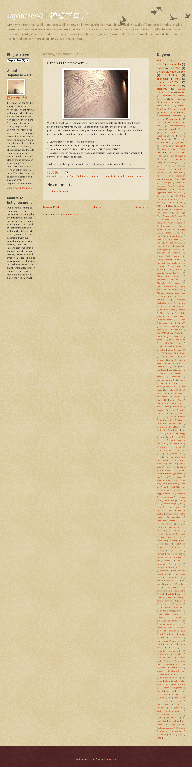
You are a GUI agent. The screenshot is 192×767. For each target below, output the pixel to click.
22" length (162, 166)
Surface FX (173, 306)
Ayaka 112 (181, 179)
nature (160, 581)
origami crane (179, 591)
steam (167, 681)
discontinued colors (173, 424)
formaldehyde (170, 467)
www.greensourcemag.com (171, 731)
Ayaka (160, 68)
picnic (182, 601)
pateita (171, 594)
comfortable (162, 400)
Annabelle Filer (164, 176)
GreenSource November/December (171, 223)
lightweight (161, 547)
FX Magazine (176, 209)
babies (170, 353)
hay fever (181, 494)
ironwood (168, 524)
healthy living (170, 501)
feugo (159, 457)
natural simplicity (174, 577)
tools (170, 698)
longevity (160, 551)
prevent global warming (168, 614)
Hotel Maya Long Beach (171, 102)
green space (172, 484)
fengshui (164, 454)
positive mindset (167, 611)
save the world (164, 658)
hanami (181, 487)
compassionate (163, 407)
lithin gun (176, 547)
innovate (169, 514)
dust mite (161, 430)
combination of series (168, 397)
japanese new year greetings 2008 (171, 534)
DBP (176, 196)
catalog (172, 370)
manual (160, 554)
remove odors (177, 641)
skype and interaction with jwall (171, 671)
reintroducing (162, 641)
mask (179, 554)
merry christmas (165, 561)
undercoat (161, 708)
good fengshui (162, 477)
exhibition (173, 444)
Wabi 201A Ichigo (164, 333)
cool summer (163, 123)
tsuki (178, 704)
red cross (171, 634)
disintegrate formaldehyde (168, 427)
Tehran (182, 310)
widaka (182, 728)
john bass (166, 537)
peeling (170, 597)
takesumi (181, 691)
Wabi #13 (177, 330)
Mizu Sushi (176, 290)
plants (178, 604)
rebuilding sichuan (168, 631)
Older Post (142, 207)
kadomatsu (161, 541)
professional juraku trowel (169, 617)
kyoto (171, 136)
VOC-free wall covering (169, 327)
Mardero (176, 283)
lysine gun (175, 551)
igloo (159, 507)
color (180, 390)
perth (167, 601)
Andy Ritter (177, 173)
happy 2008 (177, 490)
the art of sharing (177, 694)
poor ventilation (178, 607)
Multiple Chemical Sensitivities (171, 293)
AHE (179, 169)
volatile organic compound (131, 176)
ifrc (181, 504)
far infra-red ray (164, 450)
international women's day (169, 521)
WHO (167, 330)
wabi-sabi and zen (174, 715)
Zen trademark (175, 337)
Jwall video (176, 266)
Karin (169, 270)
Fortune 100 (169, 216)
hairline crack (169, 487)
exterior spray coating (169, 86)
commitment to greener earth (169, 403)
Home (97, 207)
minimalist (162, 567)
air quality (164, 343)
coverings (161, 410)
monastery (164, 571)
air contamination (177, 340)
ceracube (161, 119)
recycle (182, 631)
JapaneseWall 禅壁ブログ (48, 15)
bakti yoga (181, 353)
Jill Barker (178, 260)
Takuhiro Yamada (167, 310)
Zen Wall (175, 68)
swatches (170, 691)
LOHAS (179, 270)
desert (182, 417)
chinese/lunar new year (167, 387)
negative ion (179, 143)
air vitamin (177, 343)
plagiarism (165, 604)
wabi (160, 60)
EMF (180, 203)
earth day (174, 430)
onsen (167, 591)
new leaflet (169, 584)
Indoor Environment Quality (168, 239)
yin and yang (162, 735)
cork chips (177, 407)
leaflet (178, 544)
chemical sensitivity (166, 380)
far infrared (180, 450)
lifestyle (181, 136)
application (171, 75)
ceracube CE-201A (168, 82)
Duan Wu (171, 203)
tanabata (163, 694)
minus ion (167, 139)
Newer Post (51, 207)
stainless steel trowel (169, 678)
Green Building (77, 176)
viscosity (178, 708)
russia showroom (169, 149)
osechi (162, 594)
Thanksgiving (165, 313)
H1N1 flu (172, 229)
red (161, 634)
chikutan (171, 383)
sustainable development (171, 688)
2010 (180, 163)
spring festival (179, 674)
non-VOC (164, 146)
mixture (174, 567)
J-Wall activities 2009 (173, 243)
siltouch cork (176, 668)
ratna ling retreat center (171, 624)
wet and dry (174, 721)
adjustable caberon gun (171, 71)
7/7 (174, 166)
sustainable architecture (175, 684)
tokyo (162, 698)
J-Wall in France (164, 246)
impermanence (174, 507)
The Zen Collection (168, 113)
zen (172, 735)
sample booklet (163, 654)
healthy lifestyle (178, 129)
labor (167, 544)
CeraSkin (181, 92)
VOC (183, 323)
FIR (166, 209)
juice (179, 537)
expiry (182, 444)
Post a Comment (60, 191)
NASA (163, 296)
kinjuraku (176, 133)
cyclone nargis (179, 414)
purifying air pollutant (166, 621)
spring (165, 159)
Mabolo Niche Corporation (169, 276)
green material (109, 176)
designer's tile (166, 420)
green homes (93, 176)
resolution (171, 644)
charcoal (160, 377)
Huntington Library (174, 236)
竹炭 (180, 735)
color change (162, 393)
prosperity (162, 89)
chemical (176, 377)
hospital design (170, 504)
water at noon (172, 718)
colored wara (176, 393)
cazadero (181, 370)
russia (171, 648)
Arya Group (168, 179)
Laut (159, 273)
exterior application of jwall (171, 447)
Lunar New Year (173, 273)
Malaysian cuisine (167, 280)
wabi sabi (170, 163)
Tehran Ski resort (177, 109)
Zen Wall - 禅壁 (19, 98)
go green (64, 176)
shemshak (162, 78)
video (170, 708)
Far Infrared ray (164, 213)
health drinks (166, 497)
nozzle (166, 587)
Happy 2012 (170, 233)
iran (159, 524)
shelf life (170, 661)
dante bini (173, 417)
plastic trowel (162, 607)
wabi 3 (160, 715)
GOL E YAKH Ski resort (169, 219)
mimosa (176, 564)
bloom (171, 360)
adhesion (161, 340)
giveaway (168, 470)
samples (178, 654)
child (180, 383)
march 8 (170, 554)
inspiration (175, 517)
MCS (170, 106)
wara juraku (174, 64)
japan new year (173, 531)
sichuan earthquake (176, 156)
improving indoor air (165, 511)
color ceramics (175, 119)
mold (183, 567)
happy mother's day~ (165, 494)
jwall (163, 133)
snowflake (164, 674)
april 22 (160, 353)
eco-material (172, 434)
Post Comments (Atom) (67, 214)
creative (172, 410)
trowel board (163, 704)
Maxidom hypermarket (166, 286)
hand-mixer (165, 490)
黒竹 (159, 738)
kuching (173, 541)
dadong (162, 417)
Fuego (180, 216)
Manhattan (162, 283)
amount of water (175, 350)
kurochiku (161, 136)
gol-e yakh (178, 474)
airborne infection (164, 347)
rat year (182, 621)
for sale (172, 464)
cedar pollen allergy (171, 373)
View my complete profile (20, 188)
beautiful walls (168, 357)
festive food (177, 454)
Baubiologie (166, 183)
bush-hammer (174, 363)
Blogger (112, 759)
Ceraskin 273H (163, 196)
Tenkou (177, 79)
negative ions (172, 581)
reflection (176, 638)
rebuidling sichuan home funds (171, 628)
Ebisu (170, 206)
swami (160, 691)
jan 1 (179, 524)
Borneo (171, 92)
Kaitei (159, 106)
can (174, 367)
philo (174, 601)
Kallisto (160, 270)
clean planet (170, 390)
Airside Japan (163, 173)
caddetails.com (163, 367)
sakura (170, 153)
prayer (179, 611)
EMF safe (161, 206)
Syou (183, 306)
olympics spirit (178, 146)
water (159, 718)
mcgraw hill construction (169, 557)
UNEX (176, 323)
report (159, 644)
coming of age (176, 400)
